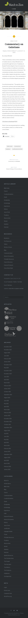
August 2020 (7, 457)
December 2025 (8, 346)
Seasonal (6, 227)
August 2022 (7, 397)
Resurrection (7, 218)
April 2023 (6, 379)
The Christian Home (9, 558)
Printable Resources (9, 259)
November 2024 (8, 364)
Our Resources (7, 241)
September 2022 (8, 394)
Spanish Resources (8, 555)
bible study (9, 146)
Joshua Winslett (12, 51)
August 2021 (7, 430)
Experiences (7, 206)
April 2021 (6, 442)
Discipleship (7, 200)
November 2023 (8, 373)
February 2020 (7, 466)
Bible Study (14, 41)
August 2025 (7, 352)
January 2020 (7, 469)
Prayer (5, 534)
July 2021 (6, 433)
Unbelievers (7, 573)
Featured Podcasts (8, 265)
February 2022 (7, 412)
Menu (14, 8)
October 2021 (7, 424)
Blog (5, 250)
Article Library (7, 483)
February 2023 (7, 385)
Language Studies (8, 531)
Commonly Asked (8, 253)
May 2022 (6, 403)
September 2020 (8, 454)
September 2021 (8, 427)
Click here (9, 285)
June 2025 (6, 355)
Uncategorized (7, 576)
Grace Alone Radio (8, 268)
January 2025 (7, 361)
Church (6, 191)
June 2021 (6, 436)
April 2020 (6, 460)
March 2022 (7, 409)
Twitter (15, 281)
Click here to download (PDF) (9, 121)
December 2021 (8, 418)
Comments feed (8, 593)
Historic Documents (9, 256)
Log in (5, 587)
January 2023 (7, 388)
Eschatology (7, 203)
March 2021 (7, 445)
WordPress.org (8, 596)
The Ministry (7, 567)
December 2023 (8, 370)
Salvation (6, 224)
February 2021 (7, 448)
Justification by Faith (17, 149)
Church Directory (8, 262)
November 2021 (8, 421)
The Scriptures (7, 570)
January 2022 (7, 415)
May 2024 (6, 367)
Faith (5, 513)
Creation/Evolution (8, 194)
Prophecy (6, 215)
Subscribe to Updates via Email (16, 288)
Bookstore (6, 238)
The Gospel (7, 561)
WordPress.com (16, 614)
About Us (6, 480)
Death (5, 197)
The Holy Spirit (7, 564)
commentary (17, 146)
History (6, 209)
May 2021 (6, 439)
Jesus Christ (7, 212)
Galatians (8, 149)
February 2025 (7, 358)
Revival (5, 221)
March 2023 (7, 382)
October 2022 (7, 391)
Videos (5, 244)
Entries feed (7, 590)
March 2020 (7, 463)
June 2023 (6, 376)
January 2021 (7, 451)
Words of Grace (8, 247)
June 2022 (6, 400)
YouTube (20, 281)
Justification (7, 528)
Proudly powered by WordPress (11, 613)
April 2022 (6, 406)
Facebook (10, 281)
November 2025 (8, 349)
